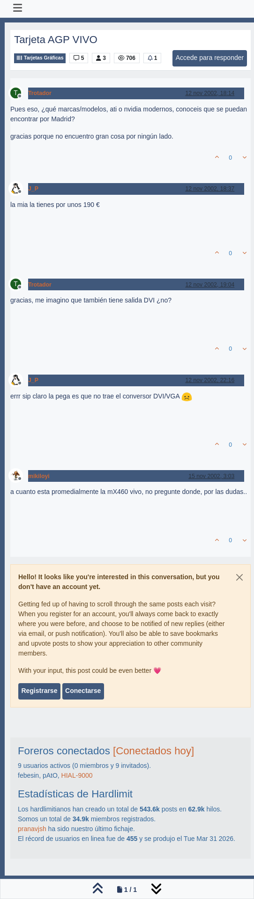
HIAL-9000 (77, 775)
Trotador (40, 93)
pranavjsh (32, 829)
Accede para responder (210, 57)
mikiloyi (39, 476)
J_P (33, 188)
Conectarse (83, 690)
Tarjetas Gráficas (39, 58)
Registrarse (39, 690)
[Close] (239, 577)
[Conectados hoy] (153, 751)
